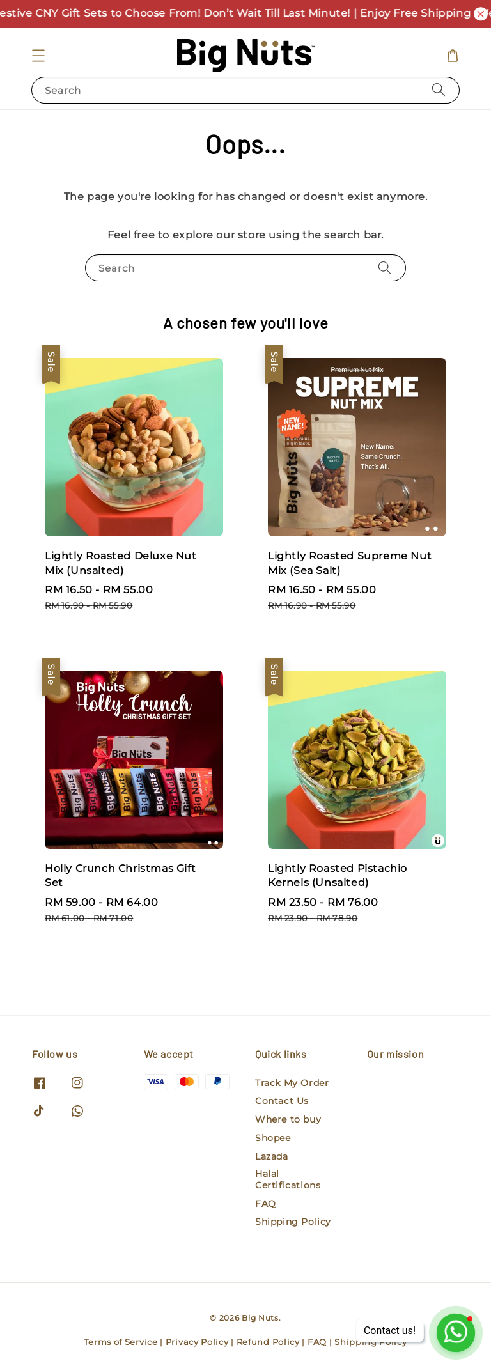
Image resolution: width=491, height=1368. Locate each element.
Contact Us (282, 1101)
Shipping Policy (293, 1221)
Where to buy (288, 1119)
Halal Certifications (287, 1179)
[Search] (438, 89)
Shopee (273, 1138)
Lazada (271, 1156)
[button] (38, 56)
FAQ (265, 1203)
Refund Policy (268, 1342)
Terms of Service (120, 1342)
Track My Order (292, 1083)
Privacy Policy (197, 1342)
